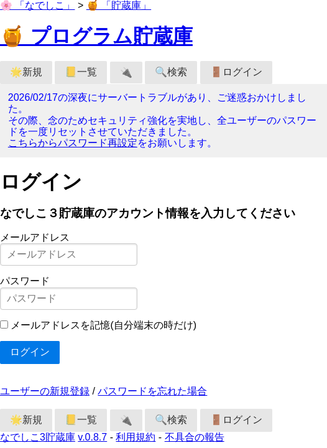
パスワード (25, 281)
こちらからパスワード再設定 (72, 143)
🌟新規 (26, 72)
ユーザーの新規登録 (45, 391)
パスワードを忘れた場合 (152, 391)
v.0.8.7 (92, 437)
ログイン (30, 352)
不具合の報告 (194, 437)
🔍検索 (171, 72)
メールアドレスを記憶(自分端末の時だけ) (103, 325)
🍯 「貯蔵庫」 (118, 5)
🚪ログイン (236, 72)
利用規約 (135, 437)
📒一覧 (81, 72)
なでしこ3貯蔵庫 (37, 437)
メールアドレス (35, 237)
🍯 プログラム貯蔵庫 (96, 36)
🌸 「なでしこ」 (37, 5)
